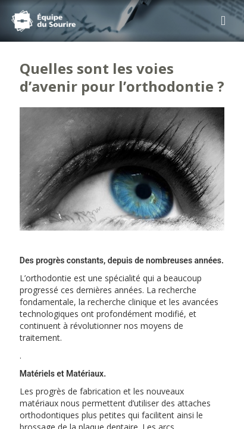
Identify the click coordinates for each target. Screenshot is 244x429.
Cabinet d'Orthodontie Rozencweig (62, 21)
